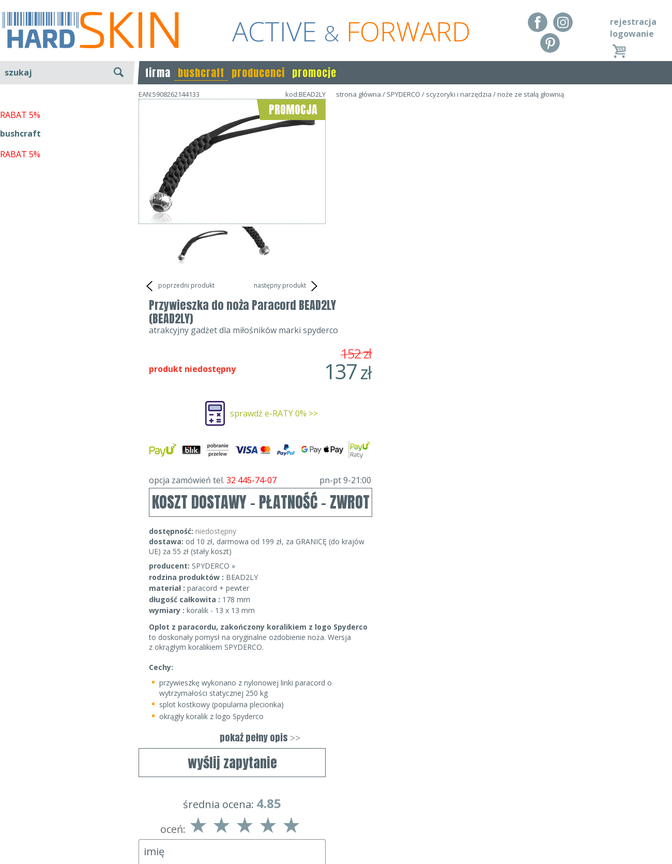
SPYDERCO (403, 94)
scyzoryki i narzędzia (459, 94)
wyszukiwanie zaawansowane (67, 111)
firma (158, 73)
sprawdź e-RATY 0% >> (461, 213)
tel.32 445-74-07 (332, 819)
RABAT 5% (20, 237)
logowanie (632, 33)
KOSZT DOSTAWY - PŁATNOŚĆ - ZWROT (448, 302)
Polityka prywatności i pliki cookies (67, 834)
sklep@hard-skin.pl (333, 834)
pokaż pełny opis (447, 538)
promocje (314, 73)
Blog (9, 848)
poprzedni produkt (179, 286)
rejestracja (633, 21)
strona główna (358, 94)
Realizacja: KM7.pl (638, 804)
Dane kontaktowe (333, 804)
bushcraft (201, 73)
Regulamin (20, 804)
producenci (258, 73)
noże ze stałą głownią (530, 94)
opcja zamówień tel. (447, 280)
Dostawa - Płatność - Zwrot (52, 819)
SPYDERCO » (400, 366)
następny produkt (287, 286)
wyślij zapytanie (232, 313)
